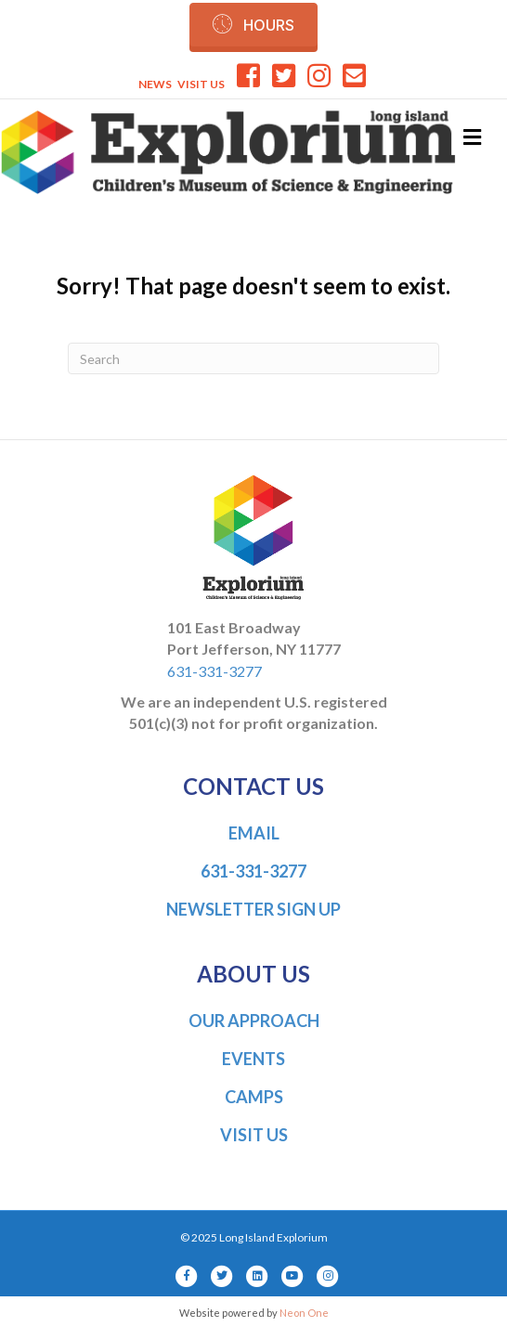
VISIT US (201, 84)
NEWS (155, 84)
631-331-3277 (214, 671)
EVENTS (253, 1058)
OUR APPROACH (253, 1020)
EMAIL (254, 833)
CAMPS (254, 1096)
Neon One (304, 1313)
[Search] (253, 358)
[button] (253, 24)
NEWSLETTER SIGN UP (253, 909)
